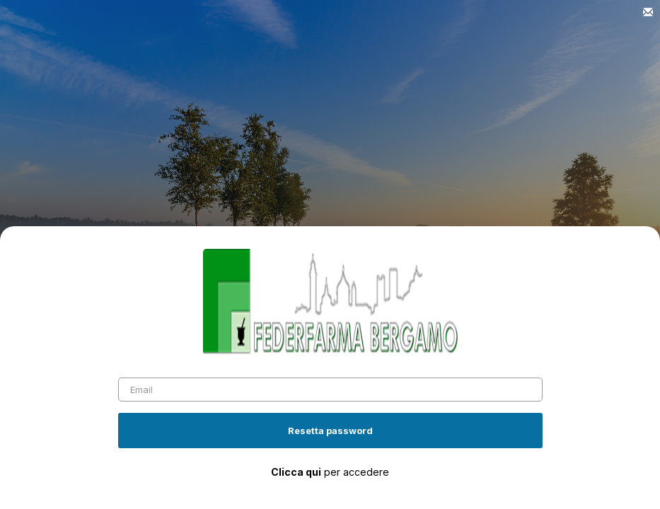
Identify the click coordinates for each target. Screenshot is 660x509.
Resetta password (330, 430)
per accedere (330, 472)
